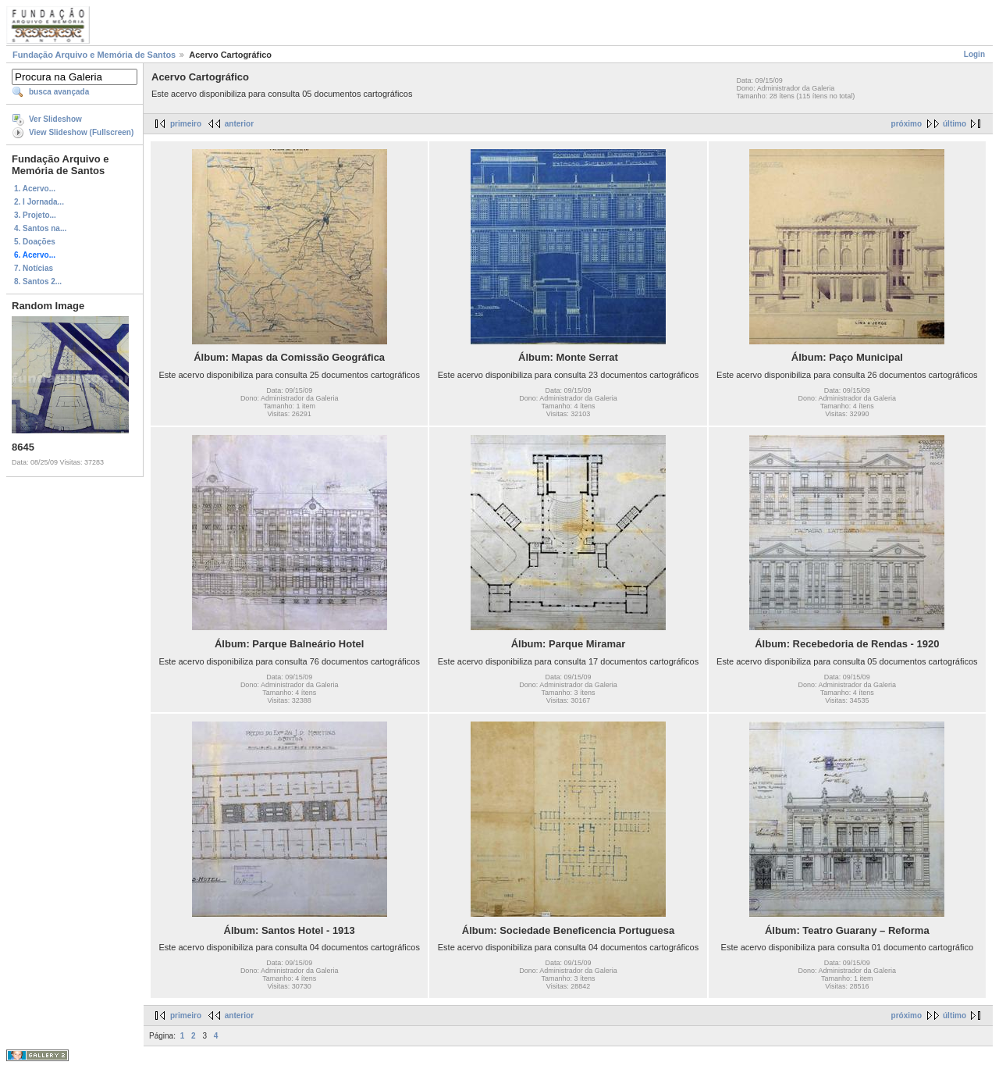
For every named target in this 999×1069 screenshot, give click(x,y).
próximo (906, 123)
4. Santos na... (40, 228)
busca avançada (59, 91)
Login (974, 54)
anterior (239, 123)
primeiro (185, 123)
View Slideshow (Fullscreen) (81, 132)
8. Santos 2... (38, 281)
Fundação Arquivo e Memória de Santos (94, 54)
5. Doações (34, 241)
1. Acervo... (34, 188)
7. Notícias (33, 268)
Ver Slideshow (55, 119)
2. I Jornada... (39, 202)
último (954, 123)
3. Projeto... (35, 215)
